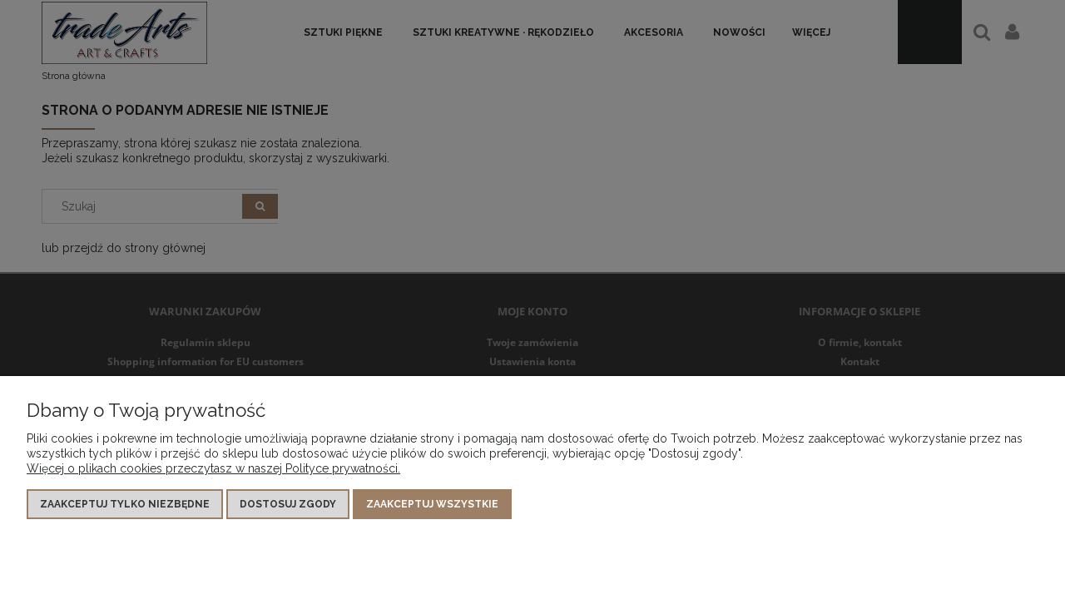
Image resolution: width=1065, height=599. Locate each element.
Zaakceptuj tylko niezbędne (125, 504)
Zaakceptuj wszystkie (432, 504)
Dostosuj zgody (288, 504)
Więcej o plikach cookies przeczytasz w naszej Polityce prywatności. (213, 468)
